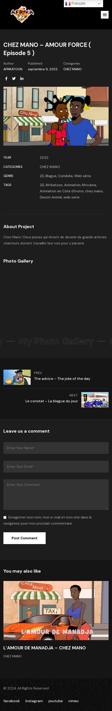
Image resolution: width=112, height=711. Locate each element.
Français (75, 3)
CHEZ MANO (72, 69)
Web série (82, 176)
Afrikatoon (53, 185)
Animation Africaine (80, 185)
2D (42, 176)
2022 (44, 157)
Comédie (65, 176)
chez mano (94, 191)
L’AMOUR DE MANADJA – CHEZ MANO (44, 648)
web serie (71, 197)
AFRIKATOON (12, 69)
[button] (105, 15)
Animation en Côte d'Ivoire (61, 191)
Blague (50, 176)
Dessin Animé (51, 197)
